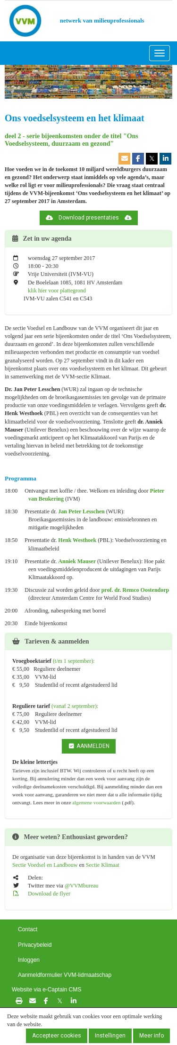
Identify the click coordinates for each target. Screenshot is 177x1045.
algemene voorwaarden (96, 802)
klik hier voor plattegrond (56, 290)
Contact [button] (27, 929)
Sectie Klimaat (102, 865)
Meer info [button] (151, 1035)
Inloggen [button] (29, 960)
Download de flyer (41, 893)
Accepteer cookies (56, 1035)
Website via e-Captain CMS (46, 989)
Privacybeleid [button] (34, 945)
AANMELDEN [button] (89, 746)
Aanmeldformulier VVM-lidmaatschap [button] (64, 975)
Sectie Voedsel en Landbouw (45, 865)
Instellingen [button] (110, 1035)
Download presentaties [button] (89, 217)
